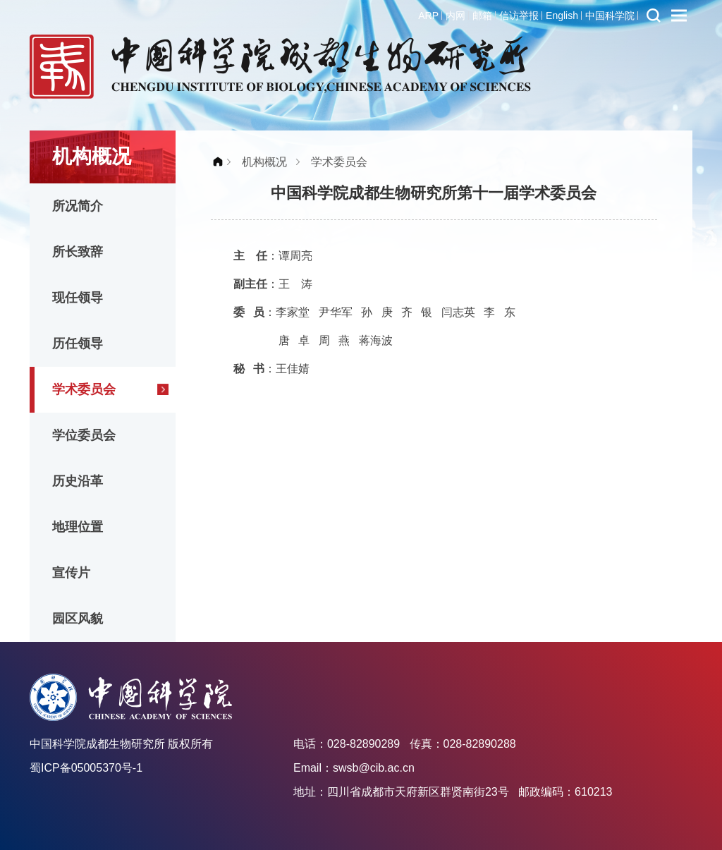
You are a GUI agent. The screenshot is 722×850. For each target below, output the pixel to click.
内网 (455, 15)
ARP (428, 15)
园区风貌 (77, 619)
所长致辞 (77, 252)
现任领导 (77, 298)
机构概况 (264, 162)
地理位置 (77, 527)
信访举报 (519, 15)
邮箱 (482, 15)
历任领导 (77, 343)
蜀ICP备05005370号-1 (86, 768)
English (562, 15)
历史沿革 (77, 481)
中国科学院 (610, 15)
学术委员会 (84, 389)
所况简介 (77, 206)
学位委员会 (84, 435)
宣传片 (71, 573)
